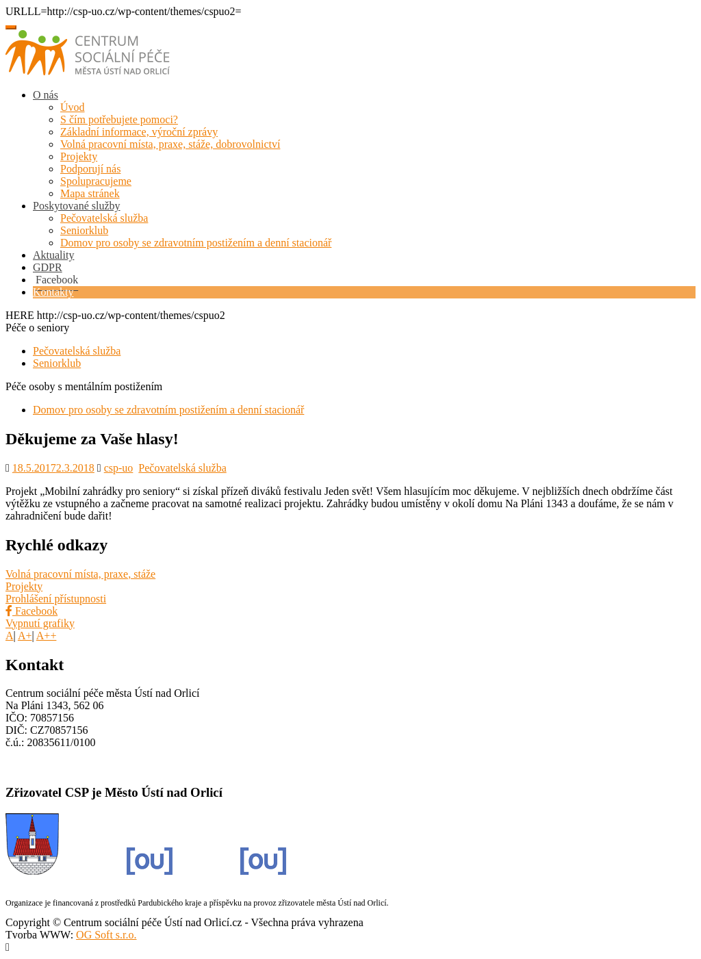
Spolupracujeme (95, 181)
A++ (46, 635)
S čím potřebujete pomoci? (119, 119)
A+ (25, 635)
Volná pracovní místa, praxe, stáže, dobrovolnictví (170, 144)
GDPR (47, 267)
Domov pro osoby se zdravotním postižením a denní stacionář (195, 242)
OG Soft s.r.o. (106, 935)
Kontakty (53, 292)
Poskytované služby (76, 206)
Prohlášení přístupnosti (55, 598)
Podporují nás (90, 169)
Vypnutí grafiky (40, 623)
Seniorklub (84, 230)
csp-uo (118, 468)
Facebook (31, 611)
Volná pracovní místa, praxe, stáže (80, 574)
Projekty (78, 156)
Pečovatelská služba (104, 218)
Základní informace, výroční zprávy (139, 132)
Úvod (72, 107)
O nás (45, 95)
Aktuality (53, 255)
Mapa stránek (90, 193)
